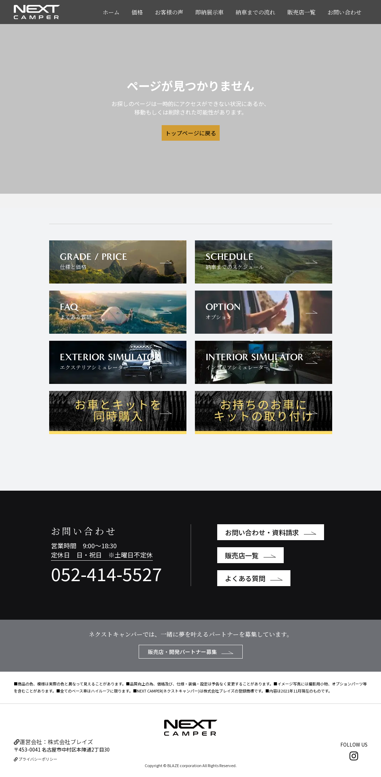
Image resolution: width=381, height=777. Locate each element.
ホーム (111, 12)
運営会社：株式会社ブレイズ (53, 741)
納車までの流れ (255, 12)
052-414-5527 (106, 573)
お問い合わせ (345, 12)
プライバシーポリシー (35, 759)
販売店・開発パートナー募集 (190, 651)
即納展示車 (209, 12)
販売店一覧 (301, 12)
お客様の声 (169, 12)
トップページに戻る (190, 133)
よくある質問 (254, 578)
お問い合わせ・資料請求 (270, 532)
